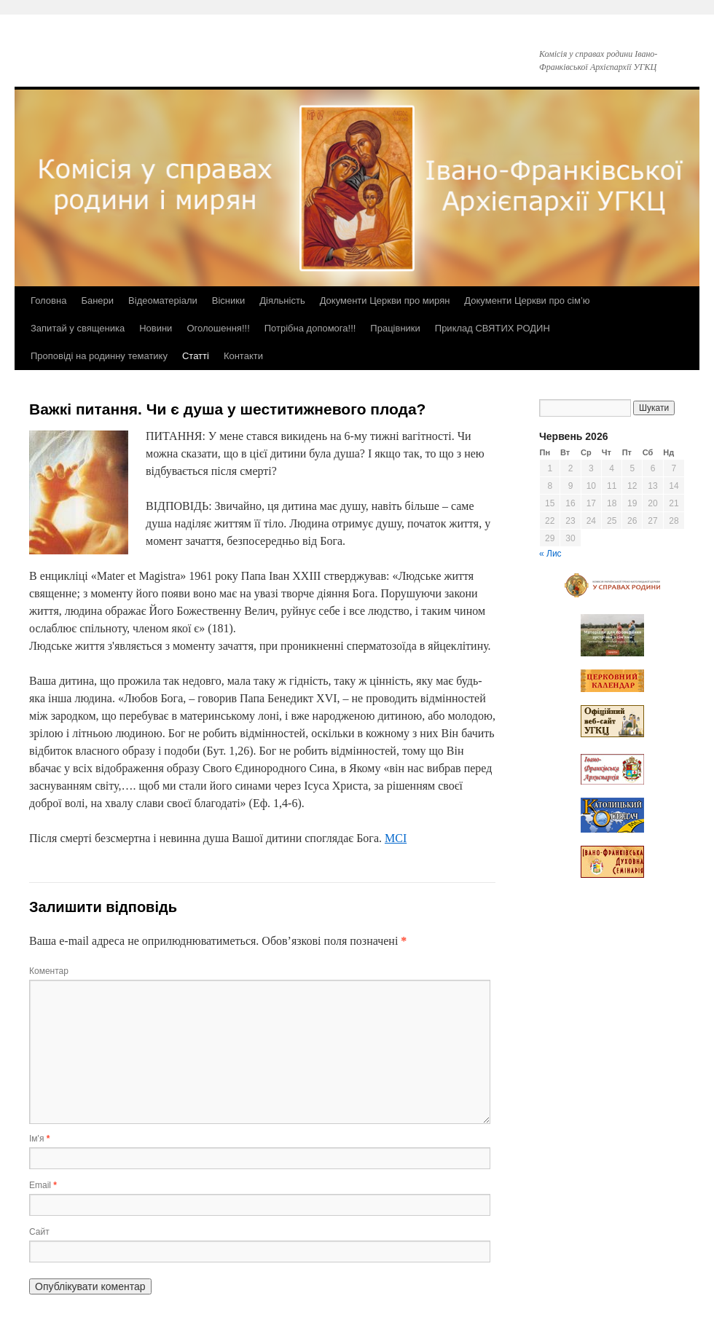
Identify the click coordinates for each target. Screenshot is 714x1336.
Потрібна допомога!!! (310, 328)
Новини (155, 328)
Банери (97, 300)
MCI (396, 838)
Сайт (39, 1232)
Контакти (243, 355)
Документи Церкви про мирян (385, 300)
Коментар (48, 971)
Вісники (228, 300)
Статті (195, 355)
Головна (48, 300)
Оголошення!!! (218, 328)
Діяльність (282, 300)
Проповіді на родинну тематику (99, 355)
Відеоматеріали (162, 300)
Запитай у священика (78, 328)
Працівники (395, 328)
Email (43, 1185)
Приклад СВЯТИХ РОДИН (492, 328)
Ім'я (39, 1138)
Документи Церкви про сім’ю (526, 300)
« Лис (550, 554)
